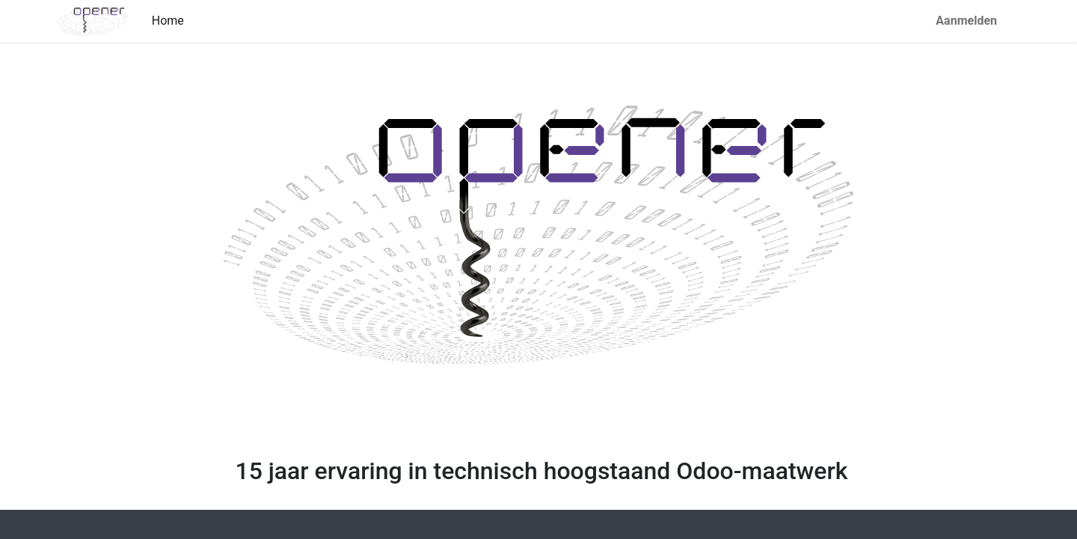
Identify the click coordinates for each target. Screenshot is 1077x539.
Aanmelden (966, 20)
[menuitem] (168, 21)
